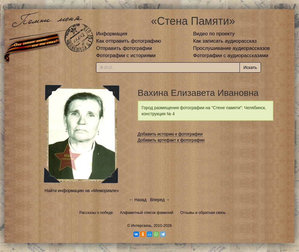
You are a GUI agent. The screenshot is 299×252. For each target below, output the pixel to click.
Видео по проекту (214, 34)
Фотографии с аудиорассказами (230, 55)
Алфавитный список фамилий (146, 213)
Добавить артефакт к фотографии (171, 140)
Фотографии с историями (126, 55)
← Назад (137, 199)
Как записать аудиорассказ (225, 41)
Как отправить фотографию (128, 41)
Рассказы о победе (96, 213)
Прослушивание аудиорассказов (231, 48)
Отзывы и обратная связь (203, 213)
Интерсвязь (141, 226)
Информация (111, 34)
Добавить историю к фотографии (170, 134)
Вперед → (160, 199)
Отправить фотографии (124, 48)
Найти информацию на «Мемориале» (82, 190)
